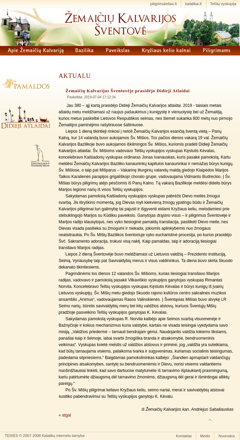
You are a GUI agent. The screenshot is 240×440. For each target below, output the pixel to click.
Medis (205, 436)
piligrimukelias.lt (163, 4)
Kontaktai (184, 436)
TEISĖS (11, 436)
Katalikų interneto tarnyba (63, 436)
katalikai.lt (193, 4)
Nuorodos (227, 436)
